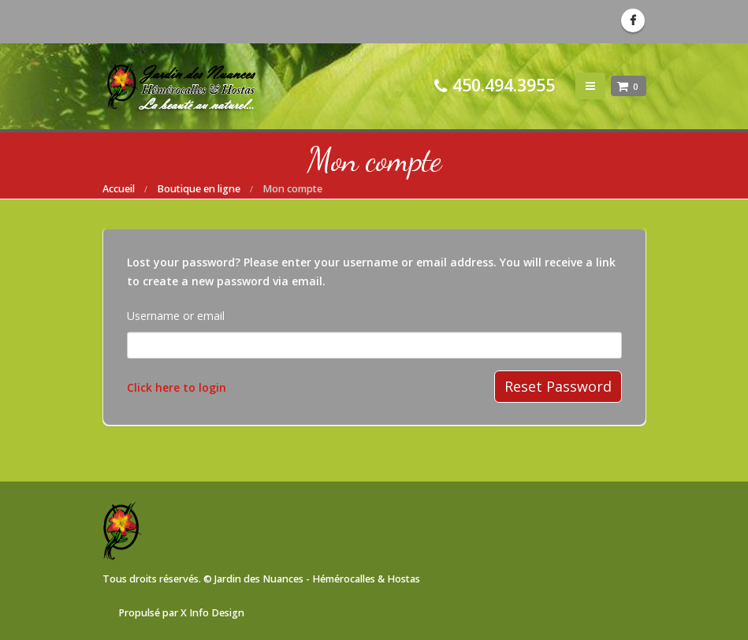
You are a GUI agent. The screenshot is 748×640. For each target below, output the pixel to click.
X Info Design (212, 613)
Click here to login (176, 387)
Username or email (176, 315)
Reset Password (558, 386)
